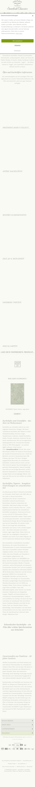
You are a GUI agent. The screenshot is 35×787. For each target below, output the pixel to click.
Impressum (17, 50)
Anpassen (18, 45)
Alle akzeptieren (17, 41)
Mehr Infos (19, 33)
